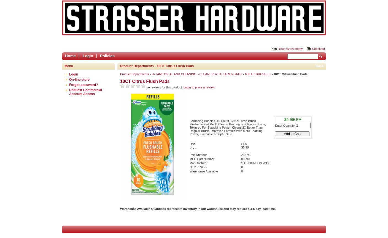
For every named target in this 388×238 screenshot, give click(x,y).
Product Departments (135, 74)
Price (193, 148)
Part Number (198, 154)
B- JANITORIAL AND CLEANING (174, 74)
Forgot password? (83, 85)
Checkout (318, 48)
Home (70, 56)
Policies (107, 56)
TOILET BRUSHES (257, 74)
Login (88, 56)
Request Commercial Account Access (85, 92)
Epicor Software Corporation (194, 18)
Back (320, 66)
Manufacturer (199, 163)
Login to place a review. (199, 87)
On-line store (79, 80)
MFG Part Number (202, 159)
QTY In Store (198, 167)
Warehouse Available (204, 171)
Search (321, 56)
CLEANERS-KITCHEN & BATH (220, 74)
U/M (192, 144)
